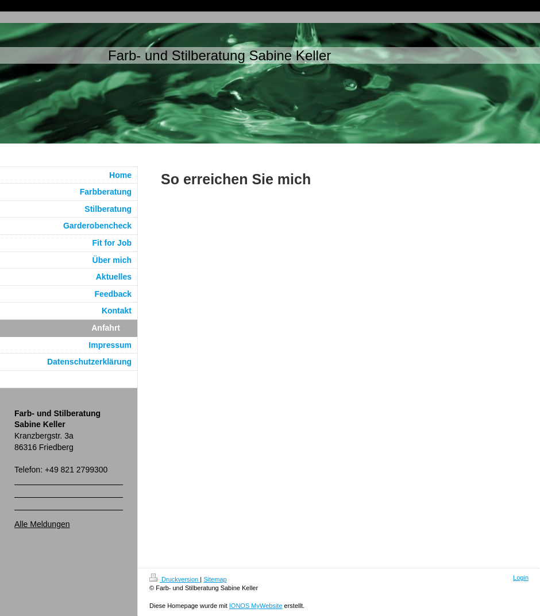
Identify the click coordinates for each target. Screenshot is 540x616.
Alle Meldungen (42, 524)
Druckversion (174, 579)
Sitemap (214, 579)
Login (521, 577)
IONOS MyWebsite (256, 605)
